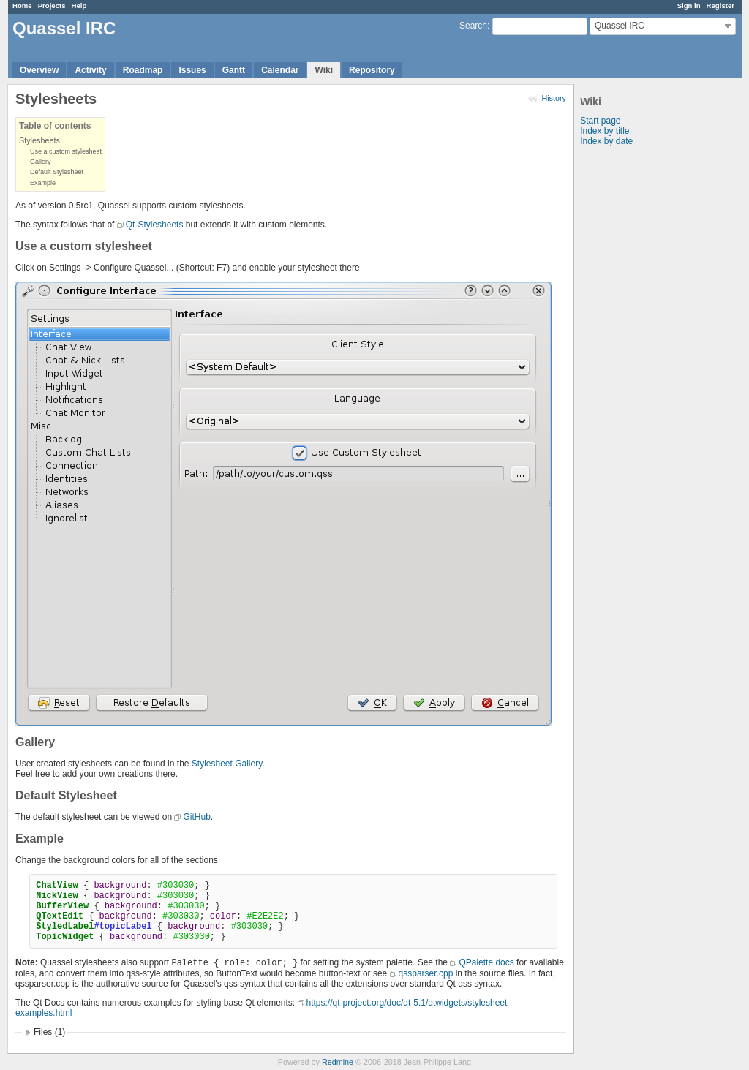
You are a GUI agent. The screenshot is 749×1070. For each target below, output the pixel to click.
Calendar (279, 70)
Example (43, 183)
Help (79, 5)
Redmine (337, 1062)
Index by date (606, 141)
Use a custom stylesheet (66, 151)
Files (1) (49, 1032)
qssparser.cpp (426, 973)
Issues (192, 70)
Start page (600, 121)
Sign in (689, 5)
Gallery (40, 161)
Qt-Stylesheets (155, 224)
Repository (372, 70)
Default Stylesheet (56, 172)
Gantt (233, 70)
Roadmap (143, 70)
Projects (52, 5)
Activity (90, 70)
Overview (39, 70)
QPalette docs (486, 962)
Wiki (324, 70)
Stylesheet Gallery (227, 763)
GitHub (196, 817)
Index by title (604, 131)
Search (473, 25)
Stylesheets (39, 140)
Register (720, 5)
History (553, 98)
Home (22, 5)
